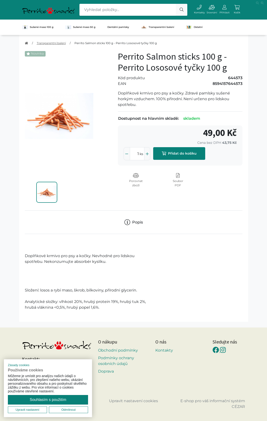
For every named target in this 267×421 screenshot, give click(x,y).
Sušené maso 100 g (37, 27)
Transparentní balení (157, 27)
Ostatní (194, 27)
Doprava (106, 371)
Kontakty (164, 350)
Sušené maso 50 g (80, 27)
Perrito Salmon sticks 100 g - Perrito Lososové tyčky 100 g (115, 43)
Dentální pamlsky (118, 27)
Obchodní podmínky (118, 350)
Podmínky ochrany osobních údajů (116, 361)
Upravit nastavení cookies (133, 401)
